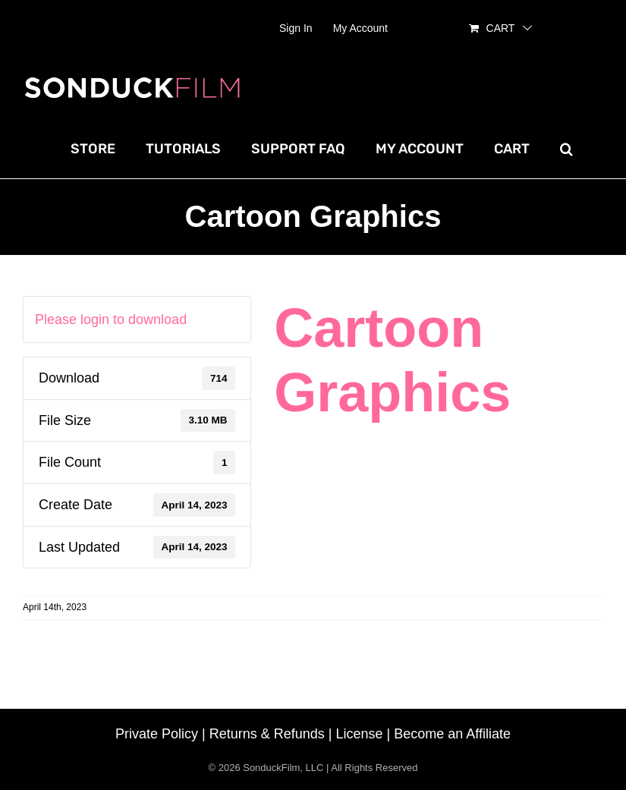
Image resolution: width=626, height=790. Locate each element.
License (359, 733)
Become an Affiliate (452, 733)
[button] (566, 149)
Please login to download (111, 319)
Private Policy (156, 733)
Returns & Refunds (267, 733)
